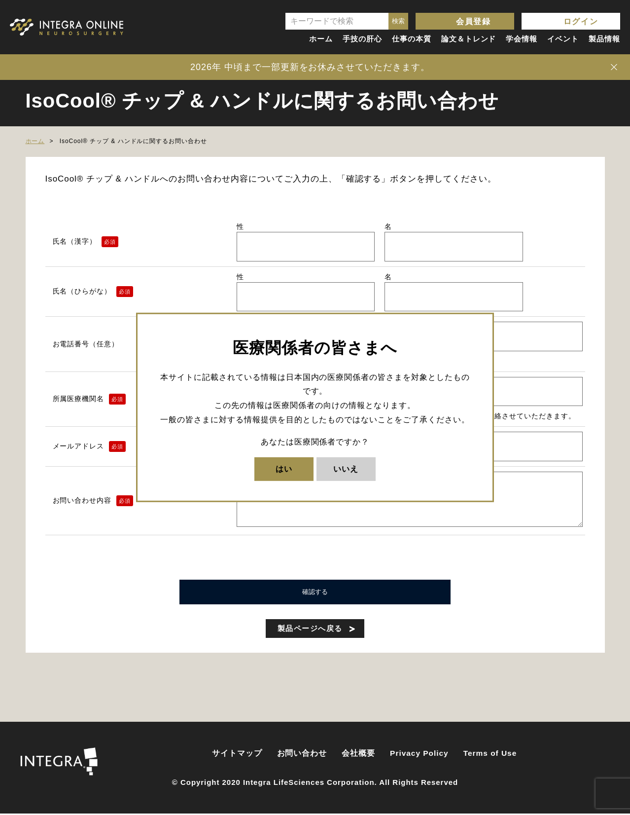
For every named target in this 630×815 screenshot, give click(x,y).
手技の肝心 (362, 39)
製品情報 (604, 39)
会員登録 (473, 21)
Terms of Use (490, 754)
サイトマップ (237, 754)
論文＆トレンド (468, 39)
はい (284, 468)
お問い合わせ (302, 754)
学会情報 (521, 39)
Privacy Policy (419, 754)
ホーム (321, 39)
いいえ (345, 468)
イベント (563, 39)
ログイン (580, 21)
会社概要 (358, 754)
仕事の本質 (411, 39)
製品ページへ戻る (310, 630)
